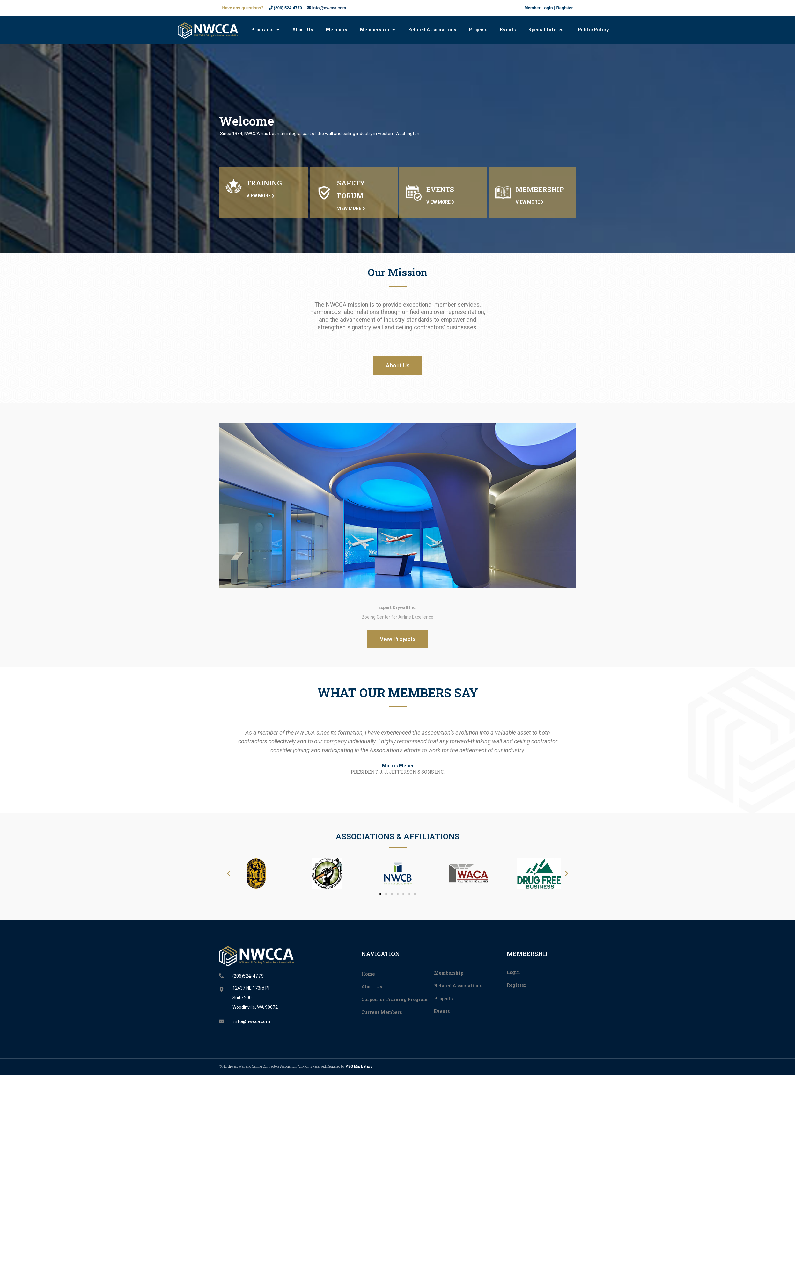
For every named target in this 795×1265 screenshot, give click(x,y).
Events (508, 29)
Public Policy (593, 29)
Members (336, 29)
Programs (265, 29)
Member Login (539, 7)
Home (368, 974)
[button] (397, 365)
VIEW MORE (261, 195)
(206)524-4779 (248, 976)
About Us (302, 29)
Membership (377, 29)
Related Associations (432, 29)
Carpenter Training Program (394, 999)
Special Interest (546, 29)
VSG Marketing (359, 1067)
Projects (478, 29)
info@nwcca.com (326, 7)
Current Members (381, 1012)
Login (513, 972)
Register (564, 7)
